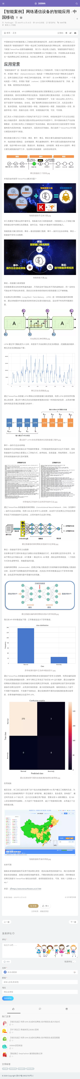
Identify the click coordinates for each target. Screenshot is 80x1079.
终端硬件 (21, 1069)
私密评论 (68, 961)
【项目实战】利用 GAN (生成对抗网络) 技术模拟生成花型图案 (34, 1037)
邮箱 (4, 978)
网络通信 (30, 1069)
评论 (4, 939)
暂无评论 (52, 23)
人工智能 (12, 25)
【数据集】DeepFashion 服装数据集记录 (26, 1053)
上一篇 (6, 922)
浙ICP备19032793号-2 (24, 1075)
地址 (4, 987)
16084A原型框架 (16, 1045)
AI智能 (5, 1069)
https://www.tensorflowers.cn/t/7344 (25, 888)
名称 (4, 968)
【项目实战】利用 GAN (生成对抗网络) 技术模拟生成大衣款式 (34, 1022)
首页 (7, 33)
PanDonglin (9, 23)
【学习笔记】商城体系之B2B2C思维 (24, 1029)
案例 (6, 25)
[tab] (13, 1009)
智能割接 (13, 1069)
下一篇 (73, 922)
